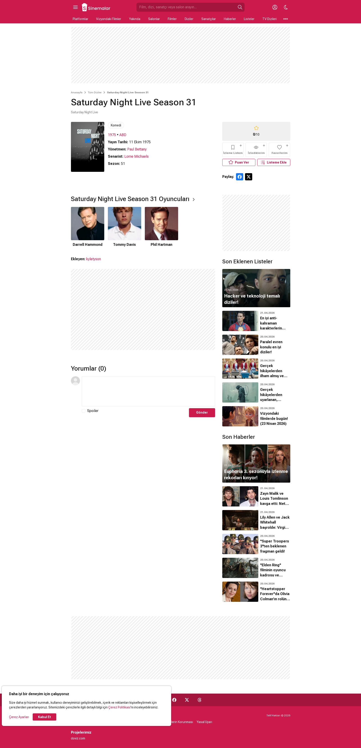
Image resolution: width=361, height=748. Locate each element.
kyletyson (93, 259)
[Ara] (240, 7)
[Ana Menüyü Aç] (75, 7)
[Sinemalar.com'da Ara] (186, 7)
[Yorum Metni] (148, 391)
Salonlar (154, 19)
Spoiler (92, 411)
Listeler (249, 19)
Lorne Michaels (136, 156)
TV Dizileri (269, 19)
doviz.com (78, 738)
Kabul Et (44, 717)
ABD (122, 135)
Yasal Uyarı (204, 722)
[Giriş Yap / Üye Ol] (274, 7)
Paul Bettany (137, 149)
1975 (112, 135)
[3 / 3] (161, 227)
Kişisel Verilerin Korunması (174, 722)
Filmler (172, 19)
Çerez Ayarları (19, 717)
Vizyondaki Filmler (108, 19)
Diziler (189, 19)
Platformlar (80, 19)
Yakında (134, 19)
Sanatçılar (208, 19)
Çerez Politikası (119, 707)
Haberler (230, 19)
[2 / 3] (124, 227)
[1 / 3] (87, 227)
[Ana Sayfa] (96, 7)
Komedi (116, 125)
